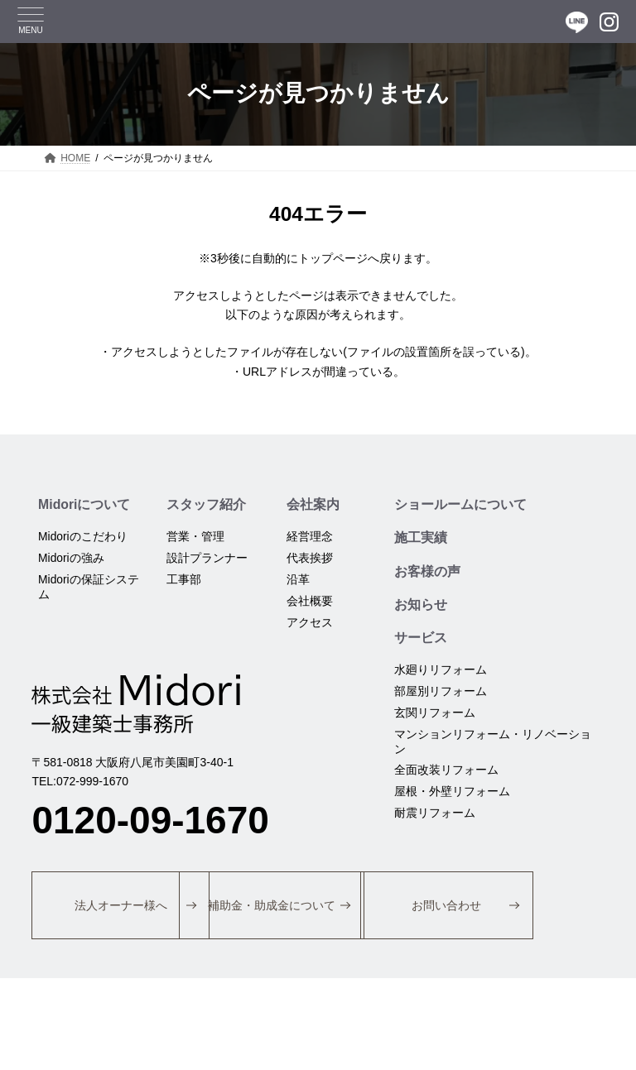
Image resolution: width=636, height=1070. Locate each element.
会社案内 (313, 504)
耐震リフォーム (434, 816)
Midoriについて (84, 504)
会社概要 (310, 601)
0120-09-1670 (149, 821)
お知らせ (420, 606)
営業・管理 (196, 537)
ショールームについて (460, 504)
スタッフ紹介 (207, 504)
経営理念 (310, 537)
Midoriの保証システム (88, 587)
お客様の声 (427, 572)
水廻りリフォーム (440, 672)
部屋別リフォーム (440, 694)
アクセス (310, 623)
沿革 (298, 580)
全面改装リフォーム (446, 773)
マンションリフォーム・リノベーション (492, 745)
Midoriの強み (71, 558)
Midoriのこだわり (83, 537)
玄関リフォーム (434, 715)
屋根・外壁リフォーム (452, 795)
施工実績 (420, 538)
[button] (126, 908)
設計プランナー (207, 558)
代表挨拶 (310, 558)
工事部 (184, 580)
